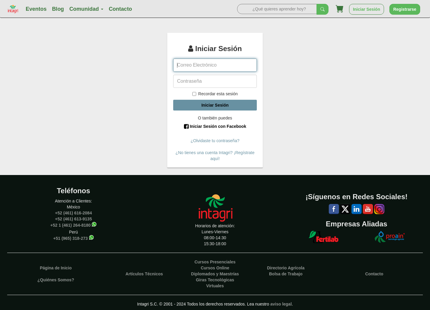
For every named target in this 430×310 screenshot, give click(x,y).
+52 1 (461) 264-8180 (70, 224)
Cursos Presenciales (215, 262)
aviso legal (281, 304)
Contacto (120, 9)
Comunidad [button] (86, 9)
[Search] (277, 9)
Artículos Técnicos (144, 273)
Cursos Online (215, 268)
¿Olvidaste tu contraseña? (215, 140)
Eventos (36, 9)
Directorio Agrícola (286, 268)
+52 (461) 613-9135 (73, 219)
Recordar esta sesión (215, 93)
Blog (58, 9)
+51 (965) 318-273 (70, 238)
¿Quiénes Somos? (55, 279)
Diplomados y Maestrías (215, 273)
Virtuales (215, 285)
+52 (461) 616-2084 (73, 213)
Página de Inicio (56, 268)
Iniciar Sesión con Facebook (215, 126)
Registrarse (404, 9)
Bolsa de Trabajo (285, 273)
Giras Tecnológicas (215, 279)
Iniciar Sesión (366, 9)
